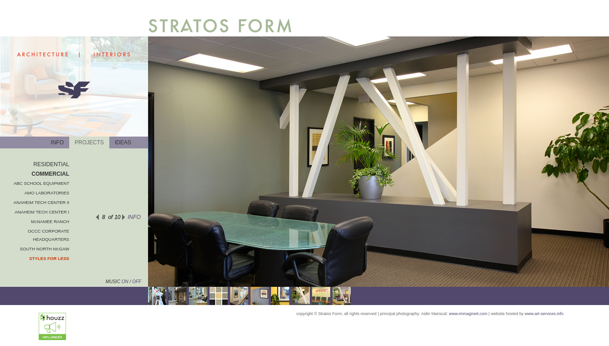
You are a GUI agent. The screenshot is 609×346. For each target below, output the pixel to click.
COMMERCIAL (50, 174)
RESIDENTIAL (51, 164)
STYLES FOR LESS (49, 258)
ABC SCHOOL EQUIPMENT (41, 183)
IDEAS (123, 142)
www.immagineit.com (468, 313)
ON (124, 281)
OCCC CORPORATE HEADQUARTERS (48, 235)
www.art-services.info (544, 313)
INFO (57, 142)
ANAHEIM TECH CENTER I (42, 211)
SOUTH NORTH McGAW (44, 248)
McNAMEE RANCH (50, 221)
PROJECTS (89, 142)
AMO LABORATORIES (47, 192)
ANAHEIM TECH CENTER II (41, 202)
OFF (136, 281)
